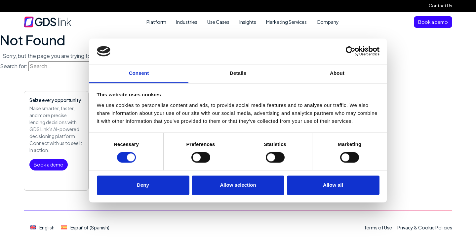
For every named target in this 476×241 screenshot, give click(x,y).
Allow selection (238, 185)
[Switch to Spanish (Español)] (85, 227)
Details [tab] (238, 73)
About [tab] (337, 73)
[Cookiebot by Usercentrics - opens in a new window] (350, 51)
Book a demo (433, 22)
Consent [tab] (139, 73)
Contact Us (440, 5)
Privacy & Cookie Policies (424, 227)
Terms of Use (378, 227)
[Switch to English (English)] (42, 227)
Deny (143, 185)
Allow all (333, 185)
